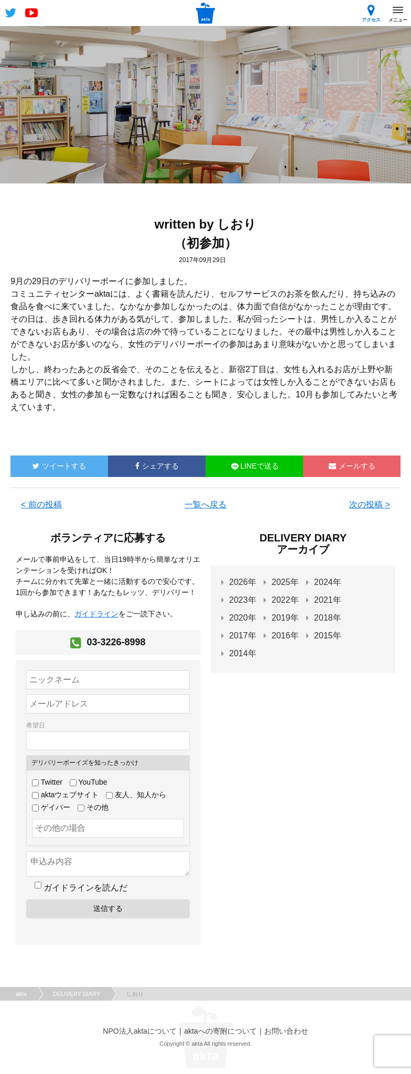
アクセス (371, 13)
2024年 (327, 582)
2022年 (285, 599)
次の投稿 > (369, 504)
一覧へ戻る (205, 504)
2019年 (285, 617)
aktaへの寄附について (220, 1031)
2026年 (242, 582)
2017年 (242, 635)
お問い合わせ (286, 1031)
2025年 (285, 582)
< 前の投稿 (41, 504)
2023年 (242, 599)
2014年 (242, 653)
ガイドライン (96, 614)
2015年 (327, 635)
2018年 (327, 617)
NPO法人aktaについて (140, 1031)
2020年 (242, 617)
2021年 (327, 599)
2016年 (285, 635)
